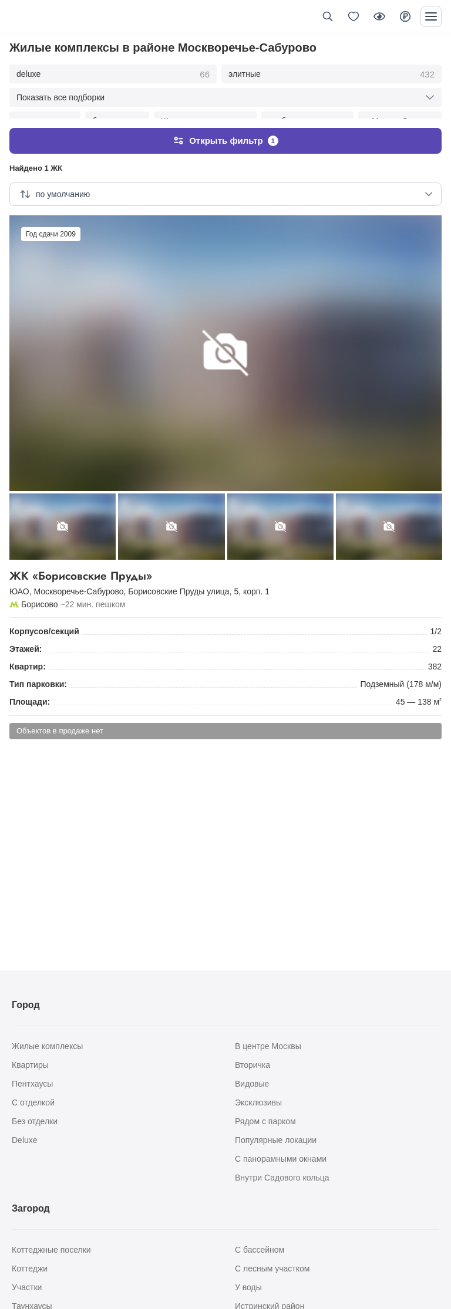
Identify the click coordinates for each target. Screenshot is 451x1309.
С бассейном (259, 1249)
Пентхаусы (32, 1083)
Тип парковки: (38, 672)
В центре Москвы (268, 1046)
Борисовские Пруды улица (178, 579)
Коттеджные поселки (51, 1249)
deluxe (113, 74)
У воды (248, 1287)
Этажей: (25, 637)
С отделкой (33, 1102)
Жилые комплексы (47, 1046)
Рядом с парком (265, 1121)
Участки (27, 1287)
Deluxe (25, 1140)
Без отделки (35, 1121)
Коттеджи (30, 1268)
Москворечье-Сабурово (78, 579)
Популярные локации (276, 1140)
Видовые (252, 1083)
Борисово (39, 592)
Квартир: (27, 654)
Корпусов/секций (44, 619)
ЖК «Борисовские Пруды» (225, 564)
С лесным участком (272, 1268)
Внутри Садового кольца (282, 1177)
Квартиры (30, 1065)
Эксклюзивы (258, 1102)
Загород (31, 1208)
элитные (331, 74)
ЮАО (19, 579)
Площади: (29, 690)
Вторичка (252, 1065)
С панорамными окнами (281, 1158)
